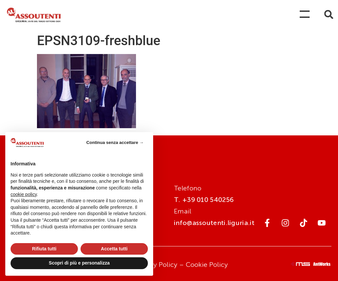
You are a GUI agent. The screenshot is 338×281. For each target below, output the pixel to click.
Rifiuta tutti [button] (44, 248)
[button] (329, 14)
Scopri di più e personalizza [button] (79, 263)
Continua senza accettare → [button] (115, 142)
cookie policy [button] (24, 194)
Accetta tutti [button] (114, 248)
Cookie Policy (207, 264)
